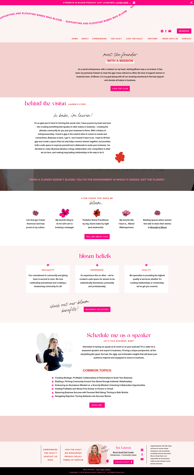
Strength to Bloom (158, 227)
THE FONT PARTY (103, 470)
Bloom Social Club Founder (123, 452)
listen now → (123, 3)
